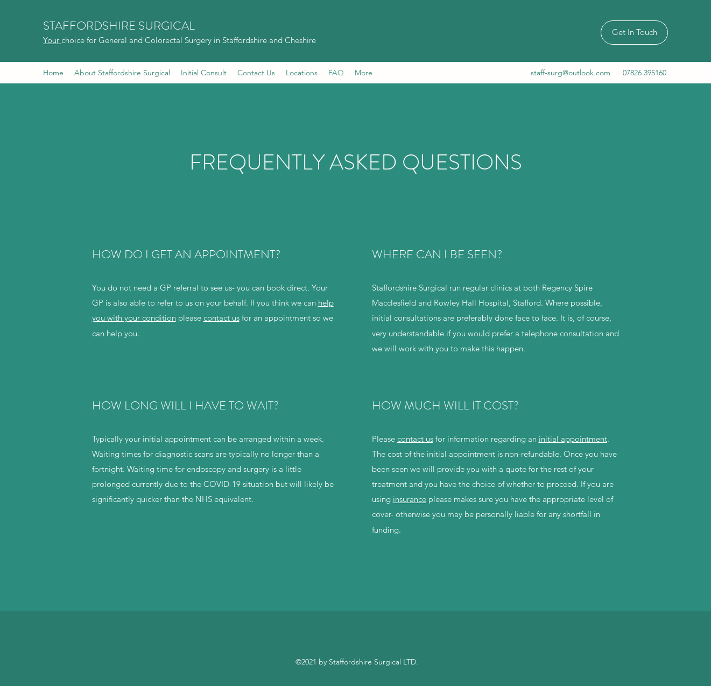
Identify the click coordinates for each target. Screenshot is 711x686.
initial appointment (573, 439)
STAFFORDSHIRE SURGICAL (119, 25)
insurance (409, 499)
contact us (221, 318)
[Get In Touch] (634, 32)
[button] (301, 73)
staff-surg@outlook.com (570, 72)
